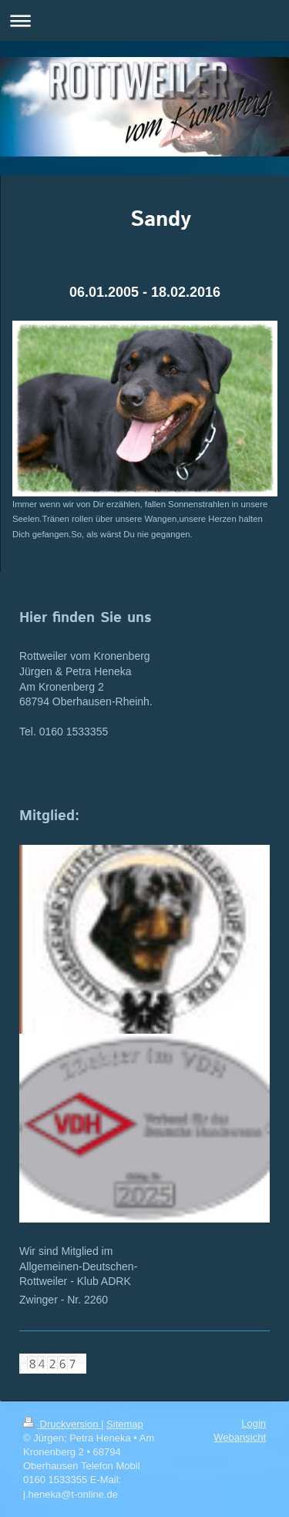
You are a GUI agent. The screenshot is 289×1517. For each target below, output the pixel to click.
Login (253, 1423)
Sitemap (124, 1424)
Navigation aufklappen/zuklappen (144, 20)
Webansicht (239, 1437)
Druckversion (62, 1424)
